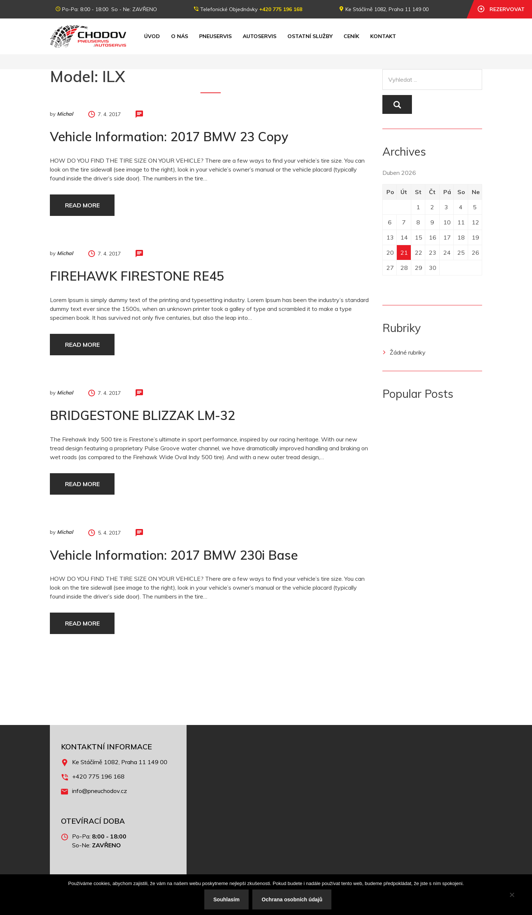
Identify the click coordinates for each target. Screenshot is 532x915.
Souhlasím (227, 899)
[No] (511, 894)
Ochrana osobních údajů (292, 899)
